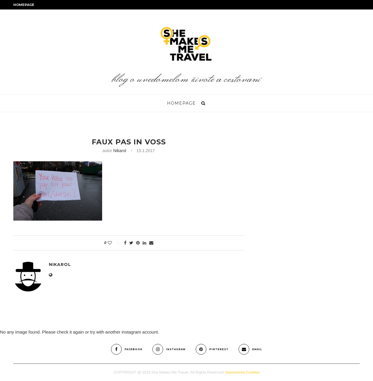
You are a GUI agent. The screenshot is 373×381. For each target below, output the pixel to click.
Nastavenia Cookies (243, 372)
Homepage (23, 5)
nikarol (119, 150)
